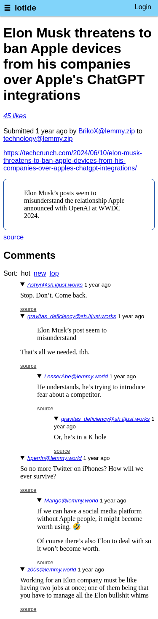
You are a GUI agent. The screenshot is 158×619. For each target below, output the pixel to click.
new (40, 273)
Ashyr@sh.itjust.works (55, 285)
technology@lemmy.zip (37, 138)
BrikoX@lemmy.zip (106, 131)
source (13, 237)
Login (143, 7)
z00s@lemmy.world (51, 569)
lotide (25, 7)
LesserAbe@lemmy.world (76, 376)
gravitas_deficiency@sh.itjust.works (71, 316)
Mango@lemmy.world (71, 500)
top (54, 273)
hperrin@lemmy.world (54, 458)
